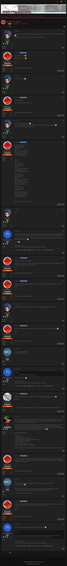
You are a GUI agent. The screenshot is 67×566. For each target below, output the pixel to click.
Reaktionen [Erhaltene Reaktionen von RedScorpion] (4, 68)
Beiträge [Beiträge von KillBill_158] (3, 410)
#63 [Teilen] (63, 76)
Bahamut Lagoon (23, 250)
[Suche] (61, 1)
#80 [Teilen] (63, 524)
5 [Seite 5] (11, 26)
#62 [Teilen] (63, 52)
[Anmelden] (29, 1)
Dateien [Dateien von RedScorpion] (3, 71)
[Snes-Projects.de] (33, 9)
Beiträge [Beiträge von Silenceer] (3, 48)
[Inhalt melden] (63, 48)
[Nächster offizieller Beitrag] (63, 71)
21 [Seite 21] (15, 26)
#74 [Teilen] (63, 369)
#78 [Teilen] (63, 479)
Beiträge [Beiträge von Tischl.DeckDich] (3, 246)
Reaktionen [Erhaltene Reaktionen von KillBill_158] (4, 409)
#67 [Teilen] (63, 209)
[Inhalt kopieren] (63, 372)
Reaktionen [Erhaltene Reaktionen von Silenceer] (4, 46)
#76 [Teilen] (63, 416)
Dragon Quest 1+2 (32, 250)
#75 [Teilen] (63, 393)
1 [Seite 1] (4, 26)
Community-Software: (33, 562)
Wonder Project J (49, 250)
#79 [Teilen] (63, 501)
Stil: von (33, 564)
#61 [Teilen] (63, 31)
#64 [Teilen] (63, 97)
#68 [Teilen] (63, 231)
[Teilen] (64, 27)
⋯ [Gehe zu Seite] (13, 26)
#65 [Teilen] (63, 120)
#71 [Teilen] (63, 304)
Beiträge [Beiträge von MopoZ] (3, 364)
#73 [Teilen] (63, 349)
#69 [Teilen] (63, 258)
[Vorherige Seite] (2, 27)
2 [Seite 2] (6, 26)
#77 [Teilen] (63, 455)
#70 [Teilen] (63, 281)
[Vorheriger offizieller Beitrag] (61, 71)
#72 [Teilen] (63, 325)
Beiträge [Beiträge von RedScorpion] (3, 69)
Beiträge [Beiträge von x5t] (3, 433)
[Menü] (65, 1)
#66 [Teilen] (63, 142)
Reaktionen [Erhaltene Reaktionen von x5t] (4, 432)
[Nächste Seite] (18, 27)
